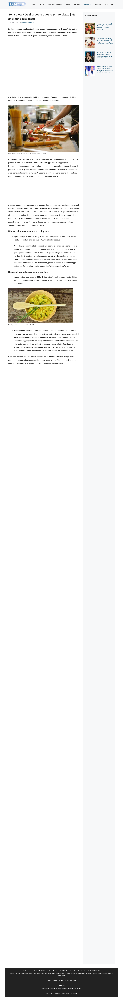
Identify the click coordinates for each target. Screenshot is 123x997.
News (33, 4)
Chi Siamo (49, 993)
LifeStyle (41, 4)
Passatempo (88, 4)
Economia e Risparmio (55, 4)
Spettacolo (77, 4)
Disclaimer (74, 993)
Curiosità (98, 4)
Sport (106, 4)
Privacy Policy (65, 993)
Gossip (68, 4)
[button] (112, 4)
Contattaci (73, 980)
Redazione (57, 993)
